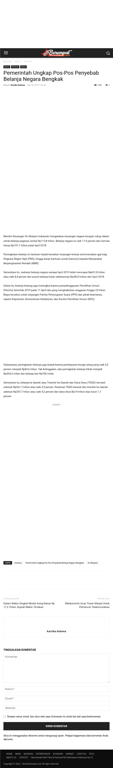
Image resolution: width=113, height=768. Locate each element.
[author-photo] (56, 625)
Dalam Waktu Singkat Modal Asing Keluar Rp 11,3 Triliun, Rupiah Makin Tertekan (29, 605)
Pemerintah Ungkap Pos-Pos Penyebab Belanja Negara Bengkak (55, 562)
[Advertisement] (56, 24)
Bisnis (18, 61)
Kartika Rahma (18, 85)
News (23, 67)
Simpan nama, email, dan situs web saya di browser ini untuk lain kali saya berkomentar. (54, 716)
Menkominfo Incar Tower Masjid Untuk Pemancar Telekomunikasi (87, 605)
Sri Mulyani (93, 562)
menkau (18, 562)
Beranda (7, 61)
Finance (27, 61)
